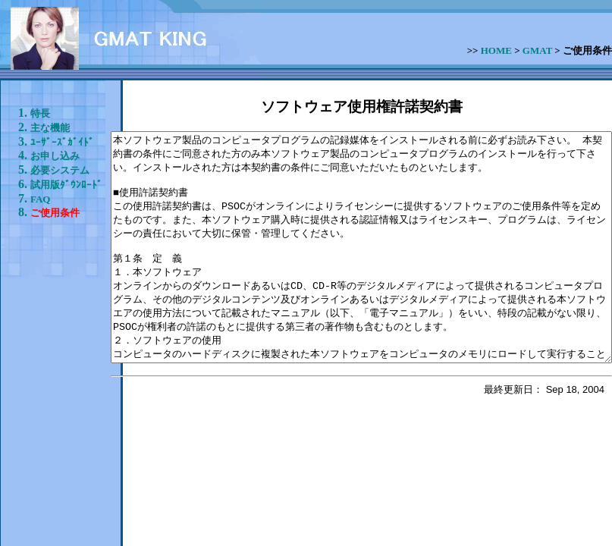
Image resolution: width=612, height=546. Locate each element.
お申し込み (40, 231)
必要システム (40, 273)
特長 (40, 113)
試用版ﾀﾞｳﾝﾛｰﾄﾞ (40, 327)
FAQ (40, 366)
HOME (496, 50)
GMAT (537, 50)
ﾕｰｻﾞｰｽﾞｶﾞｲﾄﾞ (38, 180)
